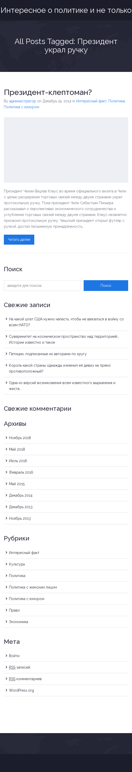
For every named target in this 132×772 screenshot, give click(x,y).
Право (14, 610)
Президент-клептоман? (48, 92)
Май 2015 (17, 484)
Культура (17, 564)
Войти (14, 656)
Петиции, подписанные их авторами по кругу (48, 354)
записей (19, 667)
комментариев (25, 679)
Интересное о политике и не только (66, 10)
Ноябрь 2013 (20, 518)
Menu (125, 5)
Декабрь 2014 (20, 495)
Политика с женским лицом (33, 587)
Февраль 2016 (21, 472)
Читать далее (19, 239)
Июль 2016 (18, 461)
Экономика (18, 622)
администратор (22, 101)
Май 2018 (17, 449)
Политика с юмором (21, 107)
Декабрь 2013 (20, 507)
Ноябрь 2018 (20, 438)
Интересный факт (91, 101)
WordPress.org (21, 690)
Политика (116, 101)
